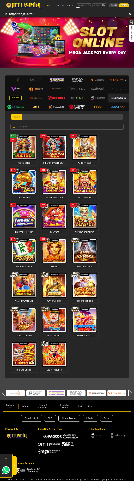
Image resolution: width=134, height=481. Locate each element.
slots (16, 117)
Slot (49, 5)
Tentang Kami (10, 331)
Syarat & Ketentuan (43, 331)
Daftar (124, 5)
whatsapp (117, 361)
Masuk (114, 5)
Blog (90, 332)
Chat (96, 361)
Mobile (69, 5)
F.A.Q (80, 332)
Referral (25, 332)
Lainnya (59, 5)
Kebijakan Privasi (65, 331)
